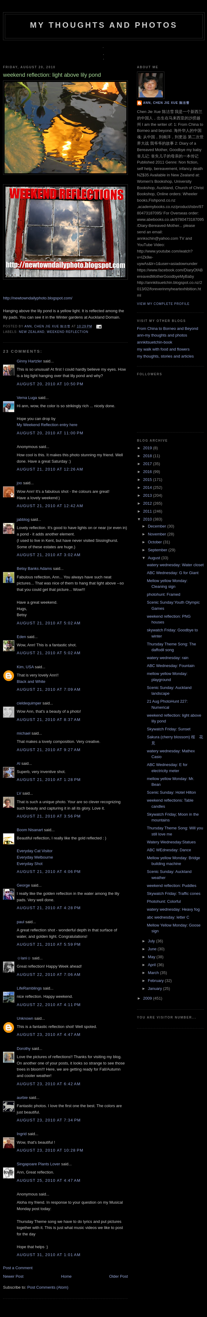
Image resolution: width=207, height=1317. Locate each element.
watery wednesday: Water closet (175, 565)
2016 (148, 471)
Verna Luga (27, 397)
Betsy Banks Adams (34, 568)
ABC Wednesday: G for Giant (172, 572)
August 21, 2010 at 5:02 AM (49, 623)
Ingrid (22, 1134)
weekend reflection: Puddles (171, 885)
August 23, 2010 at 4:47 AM (49, 1034)
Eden (21, 636)
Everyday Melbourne (35, 857)
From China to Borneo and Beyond (167, 328)
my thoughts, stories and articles (165, 356)
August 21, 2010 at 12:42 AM (50, 505)
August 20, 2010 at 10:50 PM (50, 384)
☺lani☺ (24, 958)
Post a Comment (18, 1268)
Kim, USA (25, 667)
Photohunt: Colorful (164, 901)
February (156, 980)
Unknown (25, 1018)
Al (18, 763)
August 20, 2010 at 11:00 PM (50, 433)
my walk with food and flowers (163, 349)
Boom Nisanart (30, 830)
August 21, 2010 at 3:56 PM (49, 816)
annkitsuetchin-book (154, 342)
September (158, 550)
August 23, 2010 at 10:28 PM (50, 1150)
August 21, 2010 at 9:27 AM (49, 749)
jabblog (23, 519)
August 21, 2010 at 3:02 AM (49, 555)
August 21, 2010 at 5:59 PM (49, 944)
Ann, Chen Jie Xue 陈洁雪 (48, 326)
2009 (148, 998)
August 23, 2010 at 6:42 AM (49, 1084)
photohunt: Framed (163, 594)
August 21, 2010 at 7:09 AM (49, 689)
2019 (148, 448)
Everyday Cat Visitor (35, 851)
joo (19, 483)
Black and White (31, 681)
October (155, 542)
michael (23, 733)
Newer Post (13, 1276)
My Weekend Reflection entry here (47, 424)
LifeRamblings (29, 988)
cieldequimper (29, 703)
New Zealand (31, 332)
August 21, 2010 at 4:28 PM (49, 908)
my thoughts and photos (103, 25)
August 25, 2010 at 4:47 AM (49, 1180)
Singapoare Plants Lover (38, 1164)
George (23, 885)
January (155, 988)
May (152, 957)
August (154, 558)
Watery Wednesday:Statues (171, 842)
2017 (148, 463)
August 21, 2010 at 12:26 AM (50, 469)
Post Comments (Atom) (47, 1287)
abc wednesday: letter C (168, 917)
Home (66, 1276)
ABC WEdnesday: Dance (169, 850)
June (153, 949)
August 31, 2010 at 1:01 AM (49, 1254)
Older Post (118, 1276)
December (157, 526)
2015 (148, 479)
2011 (148, 511)
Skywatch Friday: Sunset (168, 729)
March (154, 972)
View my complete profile (163, 303)
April (152, 964)
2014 (148, 487)
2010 (148, 519)
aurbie (22, 1097)
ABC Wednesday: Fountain (171, 665)
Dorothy (24, 1048)
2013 (148, 495)
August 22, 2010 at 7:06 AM (49, 974)
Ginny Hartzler (29, 361)
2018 (148, 456)
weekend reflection (67, 332)
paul (20, 922)
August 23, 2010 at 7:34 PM (49, 1120)
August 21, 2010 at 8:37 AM (49, 719)
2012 (148, 503)
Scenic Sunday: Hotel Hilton (171, 792)
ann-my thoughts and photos (162, 335)
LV (19, 793)
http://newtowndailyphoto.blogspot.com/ (37, 298)
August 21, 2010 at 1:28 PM (49, 779)
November (157, 534)
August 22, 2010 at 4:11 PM (49, 1004)
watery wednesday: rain (167, 657)
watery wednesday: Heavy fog (173, 909)
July (152, 941)
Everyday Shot (30, 863)
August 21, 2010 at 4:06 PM (49, 871)
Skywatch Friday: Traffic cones (173, 893)
